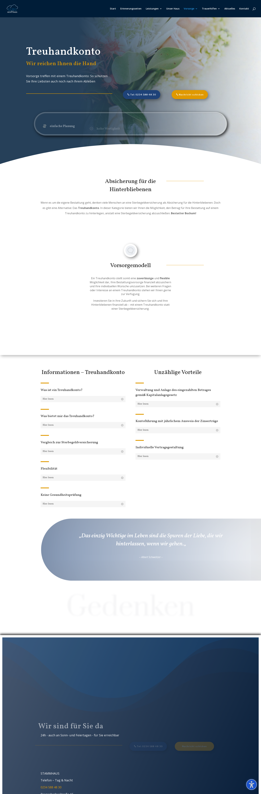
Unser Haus (172, 8)
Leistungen (152, 8)
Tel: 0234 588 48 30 (143, 94)
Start (113, 8)
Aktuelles (229, 8)
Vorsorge (189, 8)
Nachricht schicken (191, 94)
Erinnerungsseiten (130, 8)
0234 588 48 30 (51, 787)
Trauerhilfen (209, 8)
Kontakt (244, 8)
